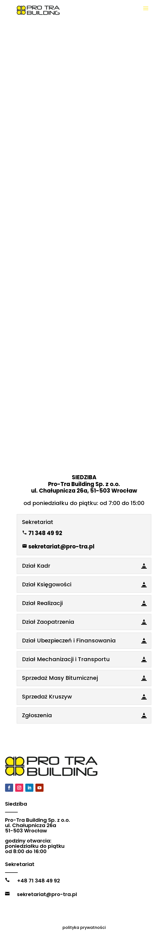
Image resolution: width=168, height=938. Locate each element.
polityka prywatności (84, 927)
